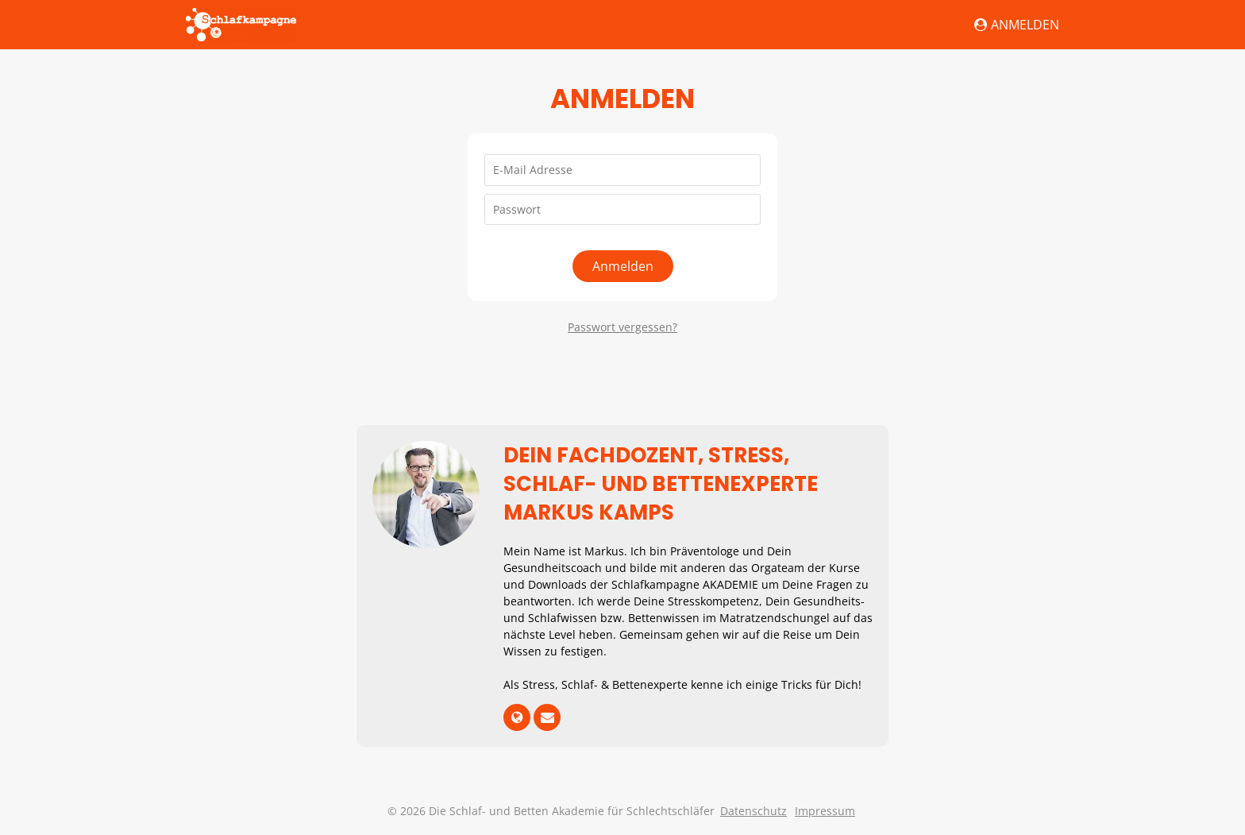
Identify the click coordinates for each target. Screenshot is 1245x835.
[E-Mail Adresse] (622, 170)
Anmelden (1016, 24)
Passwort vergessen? (622, 326)
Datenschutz (753, 810)
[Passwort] (622, 210)
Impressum (825, 810)
